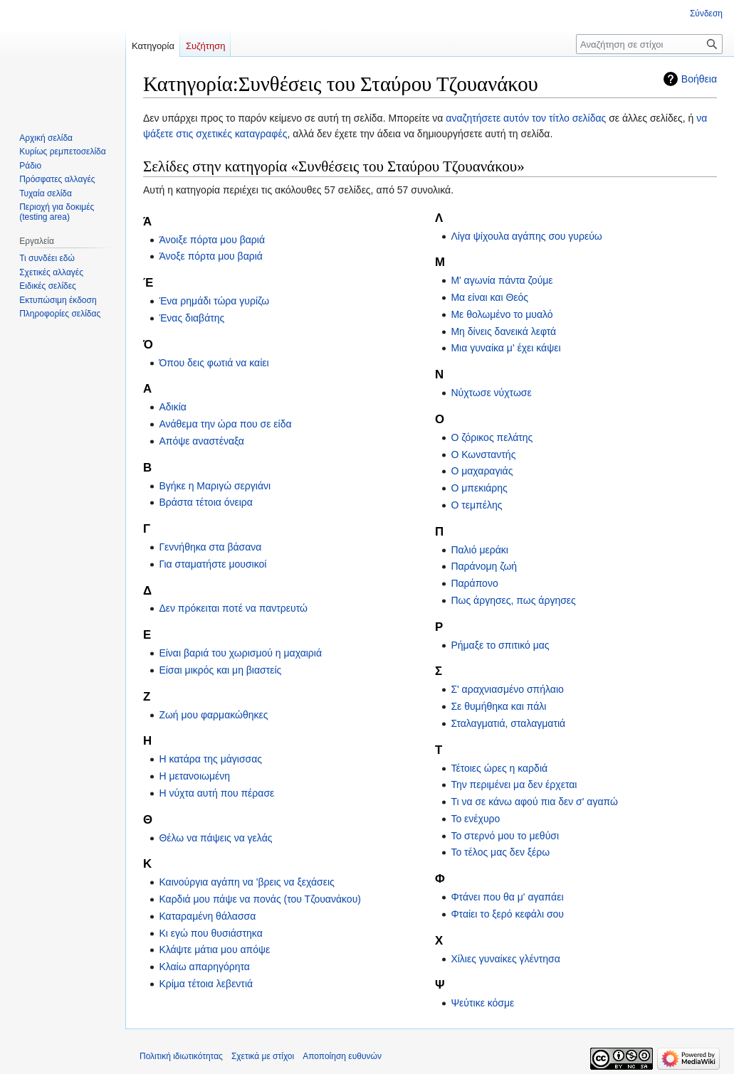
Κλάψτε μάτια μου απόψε (214, 949)
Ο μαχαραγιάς (482, 471)
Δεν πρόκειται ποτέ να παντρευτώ (233, 608)
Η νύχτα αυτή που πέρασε (216, 793)
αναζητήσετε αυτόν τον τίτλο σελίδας (526, 118)
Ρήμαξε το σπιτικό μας (500, 645)
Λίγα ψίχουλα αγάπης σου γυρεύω (526, 236)
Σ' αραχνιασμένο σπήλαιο (507, 689)
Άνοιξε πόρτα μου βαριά (212, 239)
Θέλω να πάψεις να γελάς (215, 838)
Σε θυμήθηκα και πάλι (498, 706)
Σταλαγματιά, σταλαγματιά (508, 723)
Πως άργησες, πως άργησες (513, 600)
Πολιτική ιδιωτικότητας (181, 1056)
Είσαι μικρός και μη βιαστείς (220, 670)
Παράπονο (474, 583)
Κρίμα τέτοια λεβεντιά (206, 983)
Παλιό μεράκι (479, 549)
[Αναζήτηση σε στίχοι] (649, 44)
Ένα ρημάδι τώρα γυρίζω (214, 301)
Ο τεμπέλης (476, 505)
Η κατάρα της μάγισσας (210, 759)
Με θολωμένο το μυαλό (501, 314)
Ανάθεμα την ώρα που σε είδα (225, 424)
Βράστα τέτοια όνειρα (206, 502)
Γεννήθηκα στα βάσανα (210, 547)
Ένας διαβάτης (191, 318)
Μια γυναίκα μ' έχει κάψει (505, 347)
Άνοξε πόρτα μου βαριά (211, 256)
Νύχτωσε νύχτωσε (491, 392)
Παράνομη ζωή (484, 566)
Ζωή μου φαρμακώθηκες (213, 715)
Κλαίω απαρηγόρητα (204, 966)
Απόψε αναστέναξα (201, 441)
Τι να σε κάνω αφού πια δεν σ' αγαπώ (534, 801)
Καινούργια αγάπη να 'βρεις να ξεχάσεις (246, 882)
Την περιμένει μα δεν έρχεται (514, 784)
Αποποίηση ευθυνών (342, 1056)
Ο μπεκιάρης (479, 488)
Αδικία (172, 407)
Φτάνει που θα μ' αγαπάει (507, 897)
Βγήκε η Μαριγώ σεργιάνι (215, 485)
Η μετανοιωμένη (194, 776)
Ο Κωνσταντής (483, 454)
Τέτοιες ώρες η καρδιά (499, 768)
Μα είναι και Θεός (489, 297)
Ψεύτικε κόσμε (482, 1003)
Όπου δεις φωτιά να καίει (213, 362)
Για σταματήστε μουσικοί (212, 564)
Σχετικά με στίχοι (262, 1056)
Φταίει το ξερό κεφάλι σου (507, 914)
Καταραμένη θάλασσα (207, 916)
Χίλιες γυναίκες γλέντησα (505, 958)
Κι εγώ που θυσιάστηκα (210, 933)
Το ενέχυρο (475, 818)
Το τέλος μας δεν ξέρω (500, 852)
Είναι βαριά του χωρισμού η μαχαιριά (240, 653)
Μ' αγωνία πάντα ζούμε (501, 280)
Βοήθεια (699, 79)
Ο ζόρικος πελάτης (492, 437)
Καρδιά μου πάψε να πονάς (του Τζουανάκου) (260, 899)
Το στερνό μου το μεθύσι (505, 835)
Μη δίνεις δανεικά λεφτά (503, 331)
